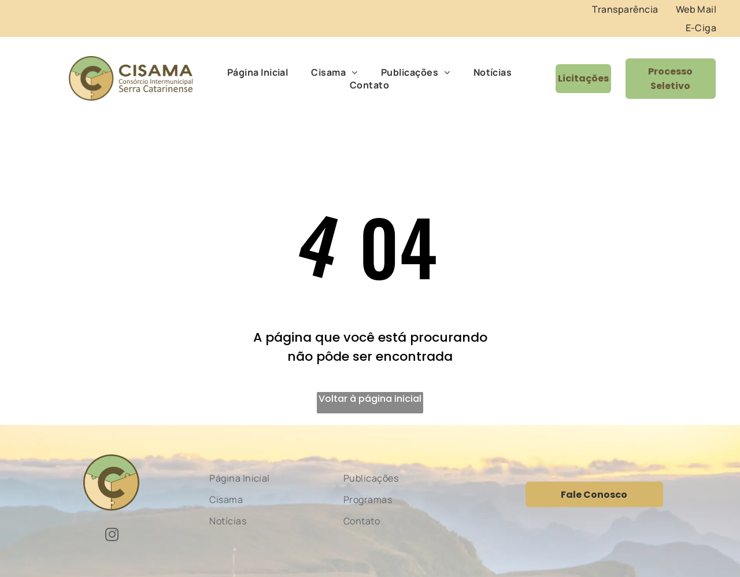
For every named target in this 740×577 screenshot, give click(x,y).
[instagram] (112, 536)
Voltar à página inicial (370, 398)
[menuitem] (625, 9)
